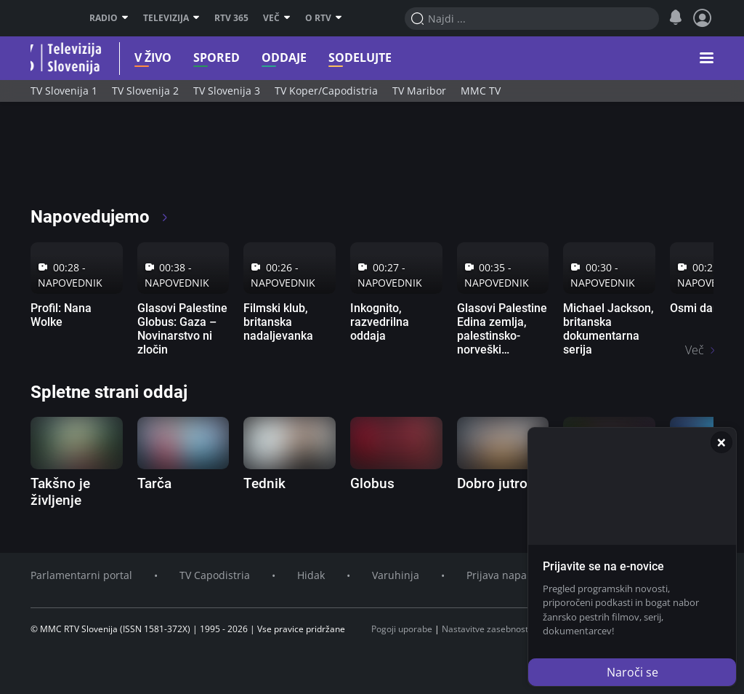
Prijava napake (502, 575)
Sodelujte (343, 58)
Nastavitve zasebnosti (486, 629)
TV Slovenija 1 (64, 90)
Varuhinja (395, 575)
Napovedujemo (100, 217)
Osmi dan (694, 308)
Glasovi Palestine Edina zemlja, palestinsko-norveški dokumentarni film (502, 343)
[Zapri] (721, 442)
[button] (706, 58)
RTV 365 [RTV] (231, 18)
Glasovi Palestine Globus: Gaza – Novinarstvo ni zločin (182, 329)
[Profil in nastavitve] (702, 18)
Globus (372, 483)
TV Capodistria (214, 575)
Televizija (171, 18)
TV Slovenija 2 (145, 90)
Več (277, 18)
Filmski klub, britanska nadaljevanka (278, 322)
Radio (109, 18)
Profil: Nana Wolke (61, 315)
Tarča (154, 483)
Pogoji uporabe (401, 629)
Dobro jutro (492, 483)
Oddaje (267, 58)
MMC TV (481, 90)
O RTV (323, 18)
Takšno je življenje (60, 491)
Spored (200, 58)
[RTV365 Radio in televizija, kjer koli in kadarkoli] (162, 160)
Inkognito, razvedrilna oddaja (379, 322)
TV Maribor (419, 90)
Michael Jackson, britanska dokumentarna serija (608, 329)
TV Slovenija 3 (226, 90)
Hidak (311, 575)
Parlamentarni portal (81, 575)
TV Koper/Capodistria (326, 90)
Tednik (264, 483)
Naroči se (632, 672)
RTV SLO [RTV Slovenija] (49, 18)
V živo (136, 58)
